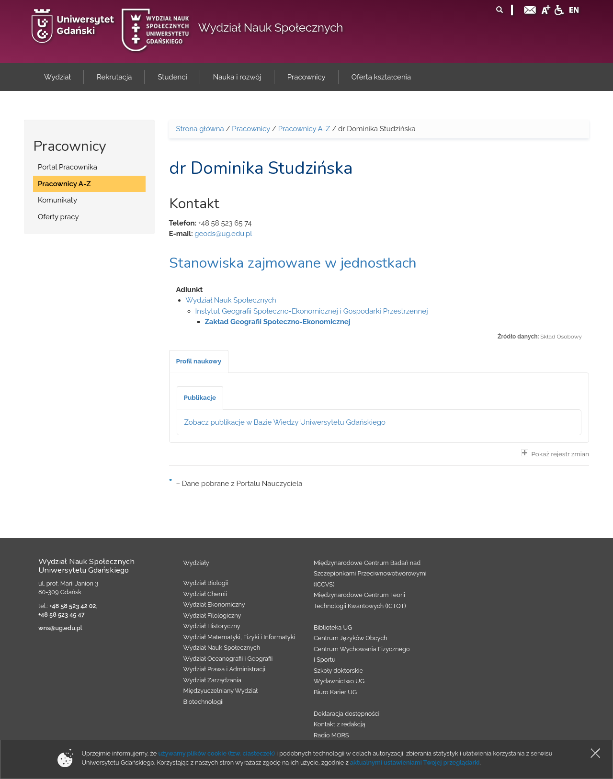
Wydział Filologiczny (212, 615)
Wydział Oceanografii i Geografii (228, 658)
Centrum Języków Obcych (350, 638)
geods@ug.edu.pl (223, 233)
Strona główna (200, 128)
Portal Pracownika (67, 167)
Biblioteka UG (333, 627)
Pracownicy (251, 128)
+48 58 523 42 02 (72, 606)
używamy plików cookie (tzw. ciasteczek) (216, 753)
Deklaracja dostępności (346, 713)
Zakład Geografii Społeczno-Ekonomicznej (278, 321)
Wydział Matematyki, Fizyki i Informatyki (239, 637)
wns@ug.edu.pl (60, 628)
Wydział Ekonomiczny (214, 604)
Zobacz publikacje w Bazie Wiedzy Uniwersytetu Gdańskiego (285, 422)
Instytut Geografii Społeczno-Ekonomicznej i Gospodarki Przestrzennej (311, 311)
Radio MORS (331, 735)
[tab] (199, 361)
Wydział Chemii (205, 594)
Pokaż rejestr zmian (555, 453)
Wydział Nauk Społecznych (270, 27)
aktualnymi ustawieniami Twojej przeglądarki (414, 762)
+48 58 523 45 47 (61, 614)
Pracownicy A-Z (64, 184)
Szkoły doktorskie (338, 670)
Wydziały (196, 562)
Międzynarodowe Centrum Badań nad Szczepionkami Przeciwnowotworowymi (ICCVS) (370, 573)
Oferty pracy (58, 217)
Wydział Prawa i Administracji (224, 669)
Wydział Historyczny (211, 626)
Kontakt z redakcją (339, 724)
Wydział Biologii (205, 583)
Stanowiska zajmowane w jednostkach (293, 263)
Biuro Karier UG (335, 692)
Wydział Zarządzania (212, 680)
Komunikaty (57, 200)
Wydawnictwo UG (339, 681)
